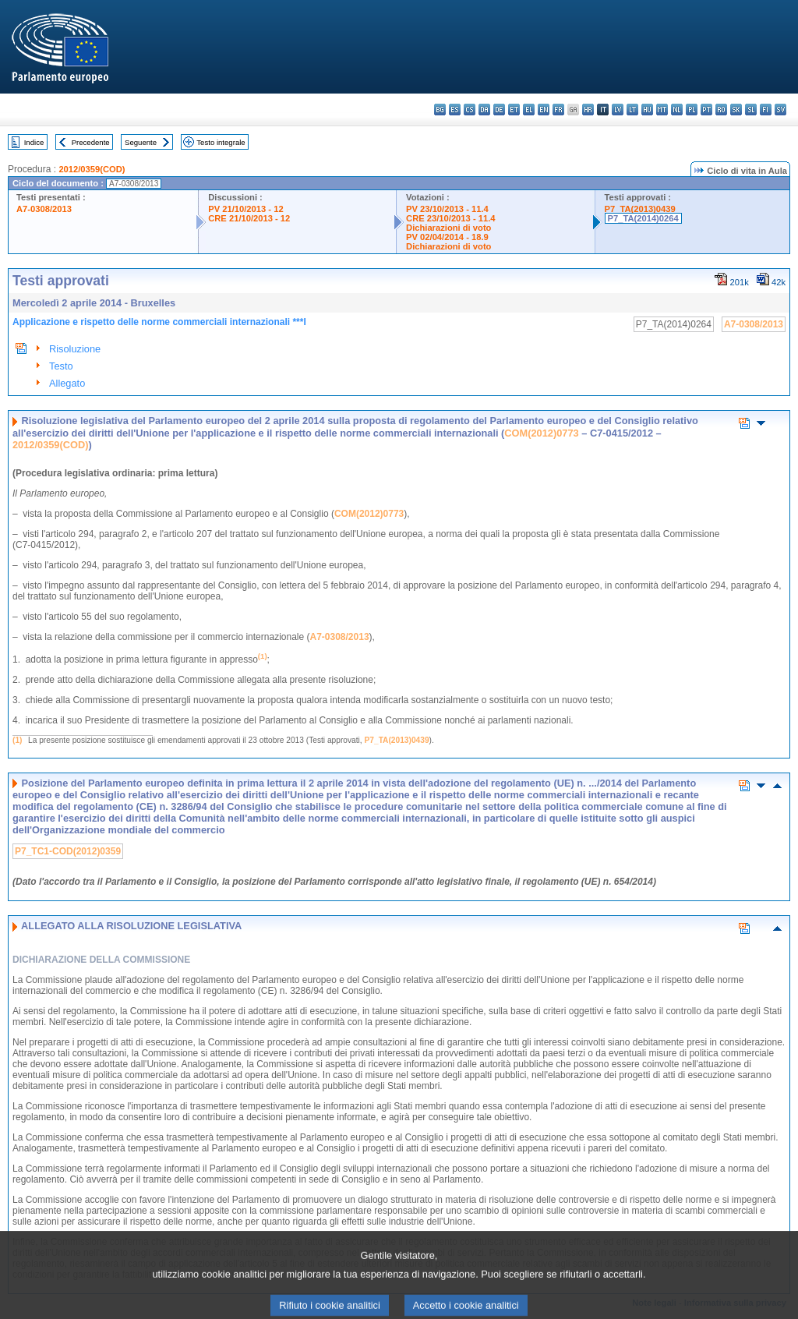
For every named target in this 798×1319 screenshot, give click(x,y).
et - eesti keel (514, 109)
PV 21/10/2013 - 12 (245, 209)
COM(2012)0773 (541, 433)
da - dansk (484, 109)
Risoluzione (75, 349)
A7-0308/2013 (44, 209)
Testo (61, 366)
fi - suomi (766, 109)
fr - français (558, 109)
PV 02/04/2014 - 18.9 (447, 237)
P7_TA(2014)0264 (643, 218)
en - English (543, 109)
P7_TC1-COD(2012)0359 (68, 851)
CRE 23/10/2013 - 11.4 (450, 218)
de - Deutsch (499, 109)
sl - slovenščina (751, 109)
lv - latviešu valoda (617, 109)
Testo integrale (220, 142)
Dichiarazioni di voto (448, 227)
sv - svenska (780, 109)
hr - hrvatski (588, 109)
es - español (455, 109)
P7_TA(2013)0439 (640, 209)
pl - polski (691, 109)
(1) (17, 740)
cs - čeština (469, 109)
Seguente (141, 142)
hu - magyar (647, 109)
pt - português (706, 109)
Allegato (67, 383)
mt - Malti (662, 109)
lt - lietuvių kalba (632, 109)
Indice (34, 142)
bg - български (440, 109)
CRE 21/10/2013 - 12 (249, 218)
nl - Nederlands (677, 109)
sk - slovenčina (736, 109)
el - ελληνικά (529, 109)
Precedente (91, 142)
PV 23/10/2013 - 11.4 (447, 209)
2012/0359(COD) (91, 169)
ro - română (721, 109)
